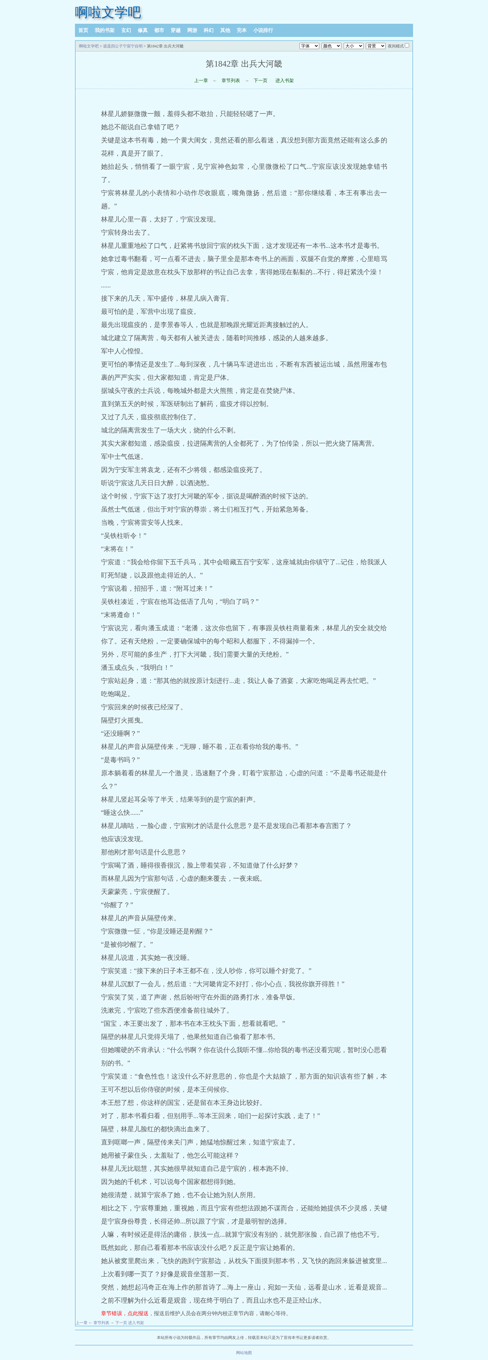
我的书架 (105, 30)
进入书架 (284, 80)
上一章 (201, 80)
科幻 (209, 30)
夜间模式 (396, 46)
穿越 (176, 30)
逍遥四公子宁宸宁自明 (123, 46)
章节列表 (231, 80)
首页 (83, 30)
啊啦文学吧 (108, 12)
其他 (225, 30)
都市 (159, 30)
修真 (143, 30)
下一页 (260, 80)
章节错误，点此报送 (125, 1313)
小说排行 (263, 30)
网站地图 (244, 1352)
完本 (242, 30)
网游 (192, 30)
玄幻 (126, 30)
